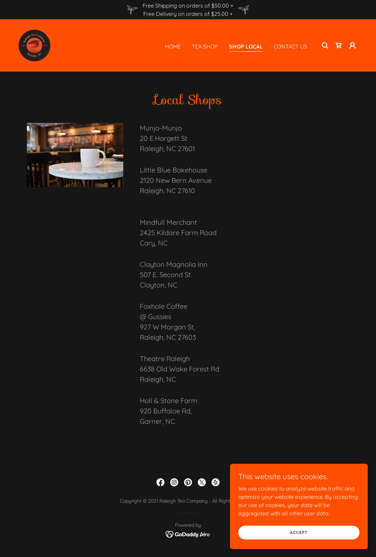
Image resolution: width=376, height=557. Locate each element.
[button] (352, 45)
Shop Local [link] (246, 46)
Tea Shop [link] (205, 46)
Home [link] (173, 46)
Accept (299, 532)
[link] (34, 44)
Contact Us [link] (290, 46)
